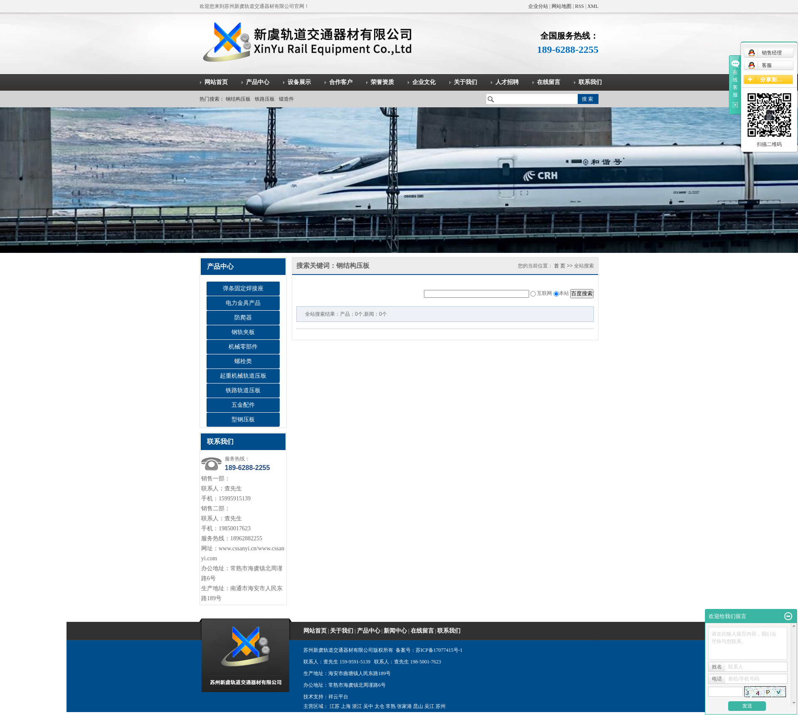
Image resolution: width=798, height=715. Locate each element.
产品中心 (257, 82)
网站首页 (216, 82)
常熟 (391, 706)
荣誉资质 (382, 82)
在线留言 (548, 82)
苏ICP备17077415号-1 (439, 650)
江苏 (335, 706)
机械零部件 (243, 347)
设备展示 (299, 82)
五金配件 (243, 405)
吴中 (368, 706)
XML (592, 6)
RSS (579, 6)
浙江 (357, 706)
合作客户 (340, 82)
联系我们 (590, 82)
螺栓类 (243, 361)
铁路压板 (265, 99)
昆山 (418, 706)
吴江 (429, 706)
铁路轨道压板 (243, 390)
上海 (346, 706)
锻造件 (286, 99)
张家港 (404, 706)
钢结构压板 (238, 99)
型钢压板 (243, 419)
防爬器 (243, 317)
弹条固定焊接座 (243, 288)
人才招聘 (507, 82)
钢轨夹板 (243, 332)
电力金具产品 (243, 303)
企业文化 (424, 82)
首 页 (559, 266)
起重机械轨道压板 (243, 376)
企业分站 (538, 6)
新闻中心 (395, 631)
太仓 (379, 706)
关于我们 (465, 82)
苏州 (441, 706)
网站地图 (561, 6)
